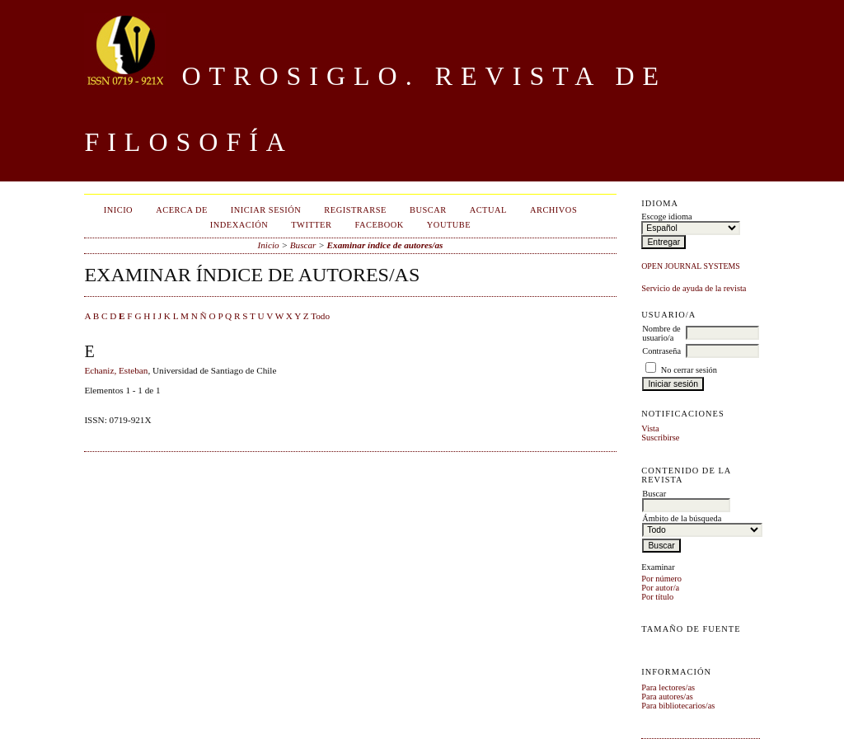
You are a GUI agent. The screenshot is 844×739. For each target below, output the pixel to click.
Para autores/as (667, 696)
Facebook (378, 224)
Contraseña (661, 350)
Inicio (118, 209)
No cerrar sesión (689, 369)
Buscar (428, 209)
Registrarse (355, 209)
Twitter (311, 224)
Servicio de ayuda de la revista (693, 288)
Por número (661, 578)
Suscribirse (660, 437)
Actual (488, 209)
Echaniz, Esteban (116, 370)
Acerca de (182, 209)
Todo (320, 316)
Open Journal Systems (690, 266)
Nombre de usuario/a (661, 333)
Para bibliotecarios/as (678, 705)
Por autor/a (660, 587)
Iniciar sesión (266, 209)
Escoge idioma (666, 216)
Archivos (553, 209)
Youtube (449, 224)
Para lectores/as (668, 687)
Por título (657, 596)
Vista (650, 428)
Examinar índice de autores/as (385, 245)
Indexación (239, 224)
